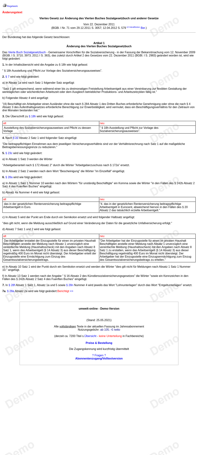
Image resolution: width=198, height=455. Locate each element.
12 (128, 27)
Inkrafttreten (134, 27)
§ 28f (12, 285)
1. (3, 64)
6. (3, 177)
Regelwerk (12, 6)
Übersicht (90, 336)
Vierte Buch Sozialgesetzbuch (27, 52)
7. (3, 285)
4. (3, 137)
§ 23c (8, 153)
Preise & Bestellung (99, 342)
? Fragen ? (99, 355)
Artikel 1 (99, 43)
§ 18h (32, 116)
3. (3, 116)
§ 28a (9, 177)
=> (71, 291)
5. (3, 153)
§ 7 (7, 76)
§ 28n (69, 285)
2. (3, 76)
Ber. (143, 27)
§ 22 (15, 137)
